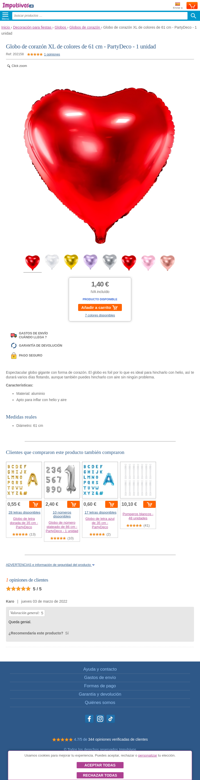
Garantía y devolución (100, 694)
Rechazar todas (100, 775)
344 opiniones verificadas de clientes (118, 739)
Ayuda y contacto (100, 669)
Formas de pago (100, 685)
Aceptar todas (99, 765)
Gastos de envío (100, 677)
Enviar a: (178, 6)
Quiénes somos (100, 702)
